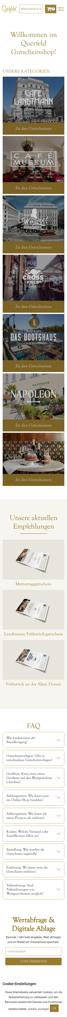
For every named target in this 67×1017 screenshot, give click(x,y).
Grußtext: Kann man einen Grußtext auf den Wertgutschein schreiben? (29, 778)
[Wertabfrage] (31, 9)
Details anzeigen (38, 1009)
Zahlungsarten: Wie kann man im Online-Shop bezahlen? (27, 798)
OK (54, 1008)
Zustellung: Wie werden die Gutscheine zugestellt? (25, 851)
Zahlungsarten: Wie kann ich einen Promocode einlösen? (26, 816)
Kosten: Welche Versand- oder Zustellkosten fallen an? (27, 833)
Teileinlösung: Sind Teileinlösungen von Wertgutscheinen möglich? (24, 889)
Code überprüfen (33, 961)
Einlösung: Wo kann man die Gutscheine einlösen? (27, 869)
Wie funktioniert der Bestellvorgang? (20, 740)
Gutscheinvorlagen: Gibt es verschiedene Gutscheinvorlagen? (29, 758)
